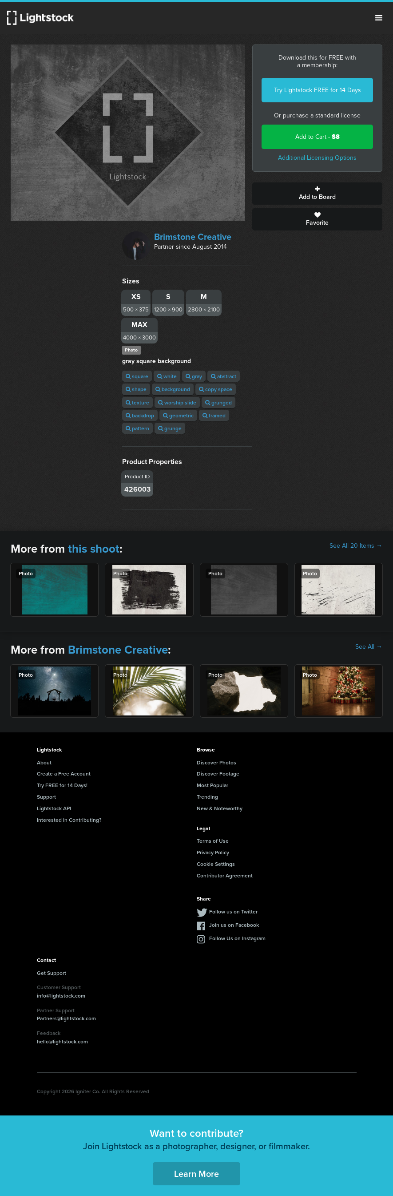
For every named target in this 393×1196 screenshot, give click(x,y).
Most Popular (212, 785)
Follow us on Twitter (233, 911)
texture (137, 402)
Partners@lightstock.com (66, 1018)
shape (136, 389)
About (44, 762)
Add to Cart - (317, 136)
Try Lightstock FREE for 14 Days (317, 90)
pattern (137, 428)
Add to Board (317, 193)
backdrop (140, 415)
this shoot (93, 548)
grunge (170, 428)
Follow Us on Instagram (237, 938)
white (167, 376)
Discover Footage (218, 773)
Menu (379, 18)
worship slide (177, 402)
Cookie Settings (216, 864)
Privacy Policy (213, 852)
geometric (178, 415)
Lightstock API (54, 808)
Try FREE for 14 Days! (62, 785)
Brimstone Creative (192, 236)
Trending (207, 796)
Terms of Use (213, 840)
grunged (218, 402)
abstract (223, 376)
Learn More (196, 1173)
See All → (368, 646)
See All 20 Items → (355, 545)
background (172, 389)
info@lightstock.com (61, 995)
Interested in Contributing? (69, 820)
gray (194, 376)
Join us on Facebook (234, 925)
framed (214, 415)
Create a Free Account (64, 773)
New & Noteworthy (219, 808)
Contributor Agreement (225, 875)
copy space (215, 389)
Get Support (51, 973)
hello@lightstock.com (62, 1041)
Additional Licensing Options (317, 157)
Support (46, 796)
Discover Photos (216, 762)
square (137, 376)
